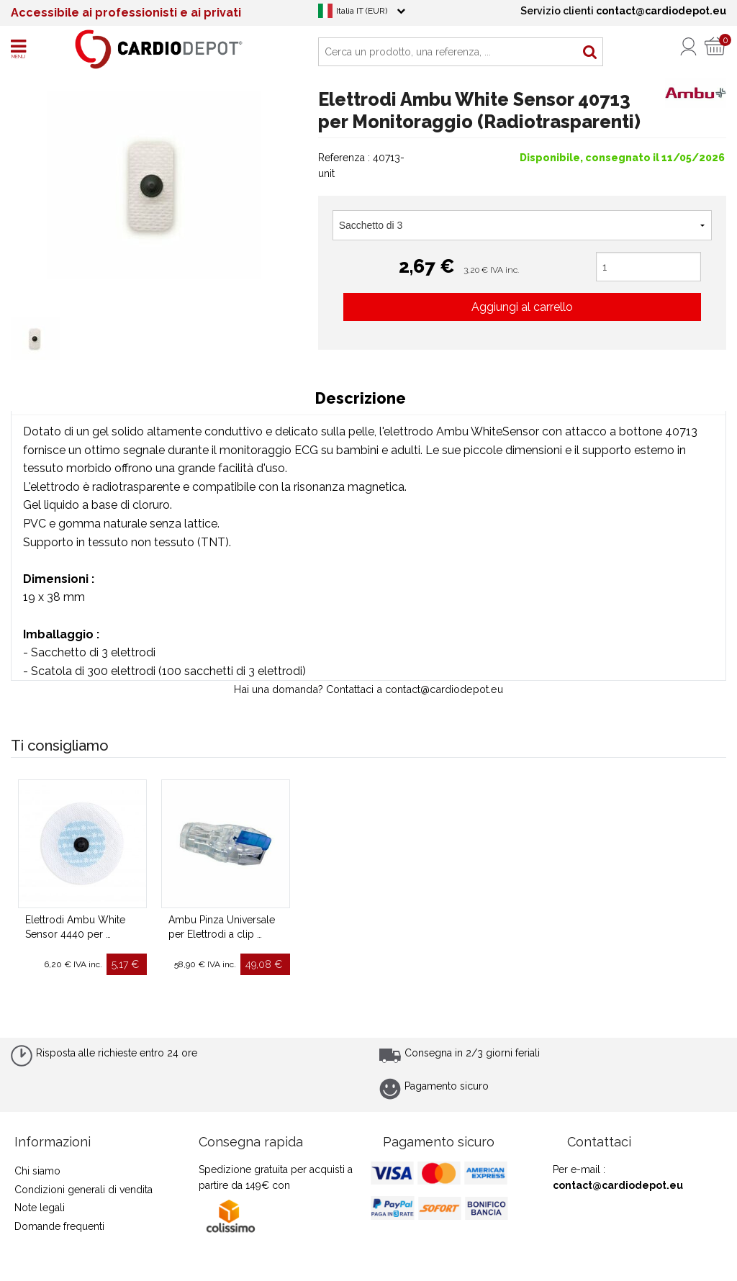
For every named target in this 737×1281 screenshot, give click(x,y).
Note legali (39, 1207)
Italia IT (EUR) (361, 11)
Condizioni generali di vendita (83, 1189)
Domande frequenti (59, 1226)
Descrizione (360, 398)
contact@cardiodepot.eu (618, 1185)
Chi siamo (37, 1171)
